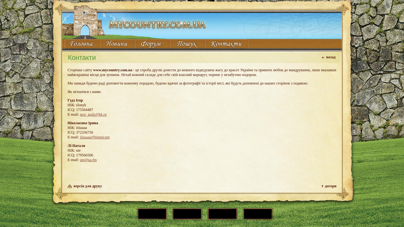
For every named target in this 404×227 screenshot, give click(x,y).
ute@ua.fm (88, 160)
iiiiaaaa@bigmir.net (95, 137)
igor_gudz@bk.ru (93, 114)
